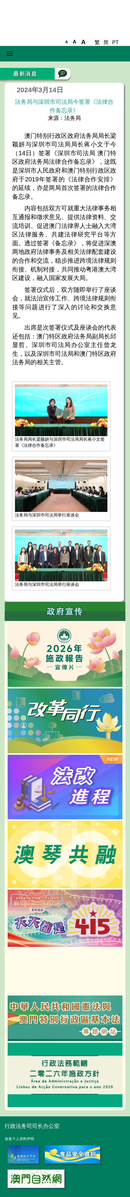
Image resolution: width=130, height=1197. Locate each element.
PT (115, 42)
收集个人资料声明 (19, 1139)
